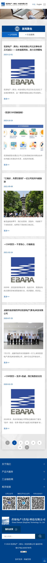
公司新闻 (41, 16)
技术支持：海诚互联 (23, 559)
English (39, 4)
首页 (24, 16)
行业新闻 (30, 34)
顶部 (44, 560)
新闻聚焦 (32, 16)
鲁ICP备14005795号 (23, 548)
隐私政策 (9, 529)
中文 (33, 4)
